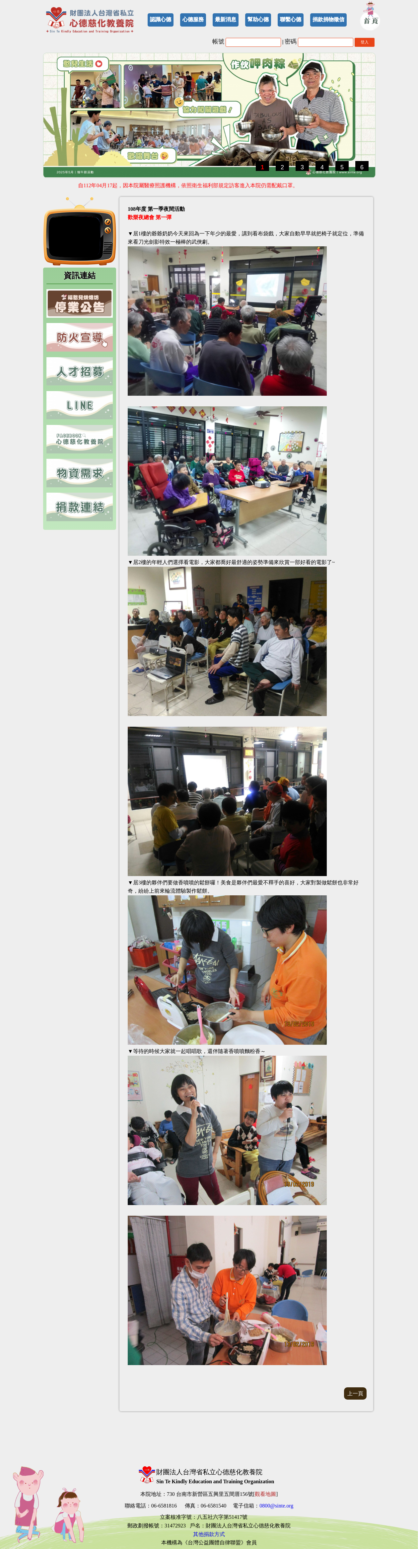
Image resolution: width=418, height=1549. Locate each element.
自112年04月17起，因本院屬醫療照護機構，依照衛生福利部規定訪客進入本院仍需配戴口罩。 (190, 185)
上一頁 (355, 1393)
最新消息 (225, 19)
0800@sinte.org (276, 1505)
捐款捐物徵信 (328, 19)
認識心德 (160, 19)
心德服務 (193, 19)
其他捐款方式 (209, 1534)
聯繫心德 (290, 19)
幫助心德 (258, 19)
